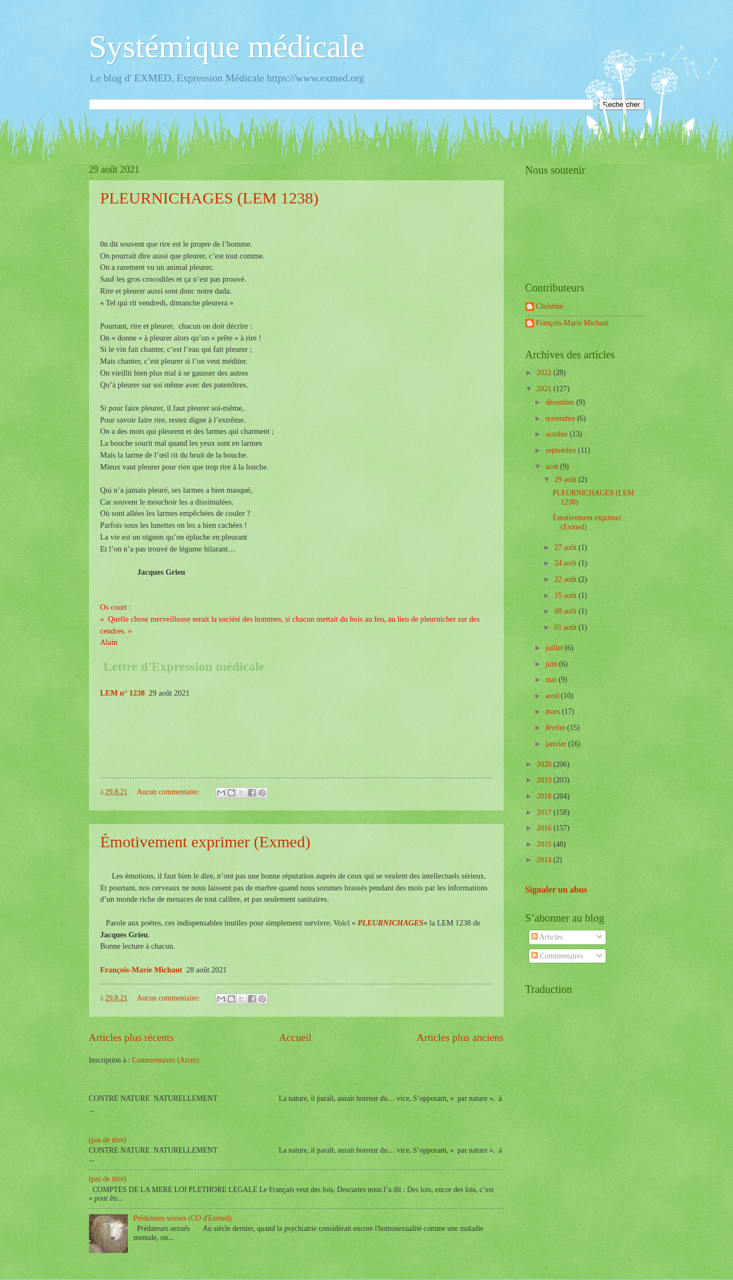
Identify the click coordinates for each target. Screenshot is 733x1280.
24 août (566, 563)
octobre (557, 434)
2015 (545, 844)
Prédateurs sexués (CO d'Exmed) (182, 1218)
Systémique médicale (227, 46)
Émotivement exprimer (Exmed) (205, 841)
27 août (566, 547)
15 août (566, 595)
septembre (561, 450)
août (552, 466)
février (556, 728)
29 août (566, 479)
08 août (566, 611)
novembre (561, 418)
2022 (545, 373)
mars (553, 711)
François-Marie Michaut (572, 323)
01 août (566, 627)
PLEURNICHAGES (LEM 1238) (209, 198)
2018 (545, 796)
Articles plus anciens (460, 1037)
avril (553, 696)
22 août (566, 579)
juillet (555, 648)
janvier (556, 744)
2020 (545, 764)
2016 (545, 828)
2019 (545, 780)
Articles (547, 937)
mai (551, 680)
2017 (545, 812)
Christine (550, 306)
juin (552, 664)
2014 (545, 860)
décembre (560, 402)
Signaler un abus (556, 889)
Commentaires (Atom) (166, 1060)
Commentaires (557, 956)
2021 (545, 389)
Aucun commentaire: (169, 792)
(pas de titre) (108, 1140)
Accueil (295, 1037)
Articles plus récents (131, 1037)
